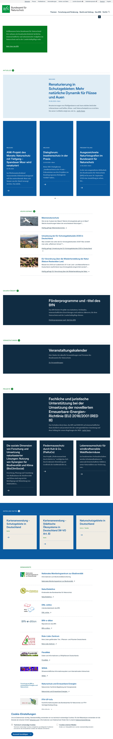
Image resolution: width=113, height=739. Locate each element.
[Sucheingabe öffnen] (106, 12)
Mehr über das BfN (12, 46)
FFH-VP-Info (47, 709)
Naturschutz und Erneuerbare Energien (56, 691)
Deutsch (102, 1)
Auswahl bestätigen (22, 734)
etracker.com (34, 720)
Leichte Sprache (78, 1)
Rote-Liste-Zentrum (49, 644)
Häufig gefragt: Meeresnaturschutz (54, 228)
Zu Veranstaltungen (56, 363)
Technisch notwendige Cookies (24, 725)
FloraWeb (46, 660)
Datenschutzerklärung (83, 720)
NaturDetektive (48, 597)
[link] (53, 12)
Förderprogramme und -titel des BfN (62, 320)
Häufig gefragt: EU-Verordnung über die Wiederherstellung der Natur (66, 271)
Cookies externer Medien (67, 725)
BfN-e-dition (47, 628)
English (109, 1)
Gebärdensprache (91, 1)
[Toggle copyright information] (99, 16)
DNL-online (47, 612)
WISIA (45, 676)
